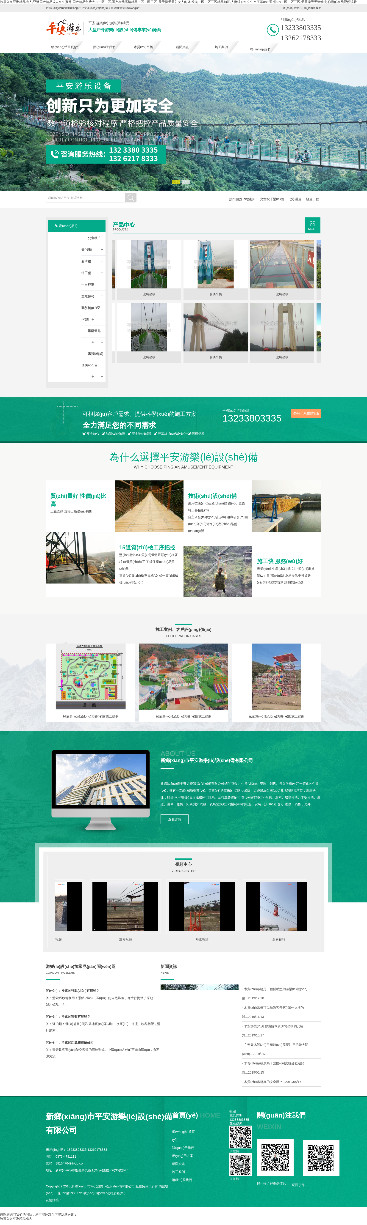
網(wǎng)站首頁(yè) (65, 47)
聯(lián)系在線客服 (306, 413)
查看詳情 (174, 819)
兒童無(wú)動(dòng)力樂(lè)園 (92, 304)
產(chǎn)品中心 (292, 8)
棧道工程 (312, 199)
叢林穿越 (93, 333)
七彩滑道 (295, 199)
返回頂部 (298, 1185)
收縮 (232, 1111)
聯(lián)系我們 (312, 8)
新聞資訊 (182, 47)
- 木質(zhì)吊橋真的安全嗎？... (271, 1082)
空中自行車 (92, 280)
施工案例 (221, 47)
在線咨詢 (235, 1123)
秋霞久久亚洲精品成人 (16, 1218)
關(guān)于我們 (104, 47)
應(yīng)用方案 (182, 1156)
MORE (313, 229)
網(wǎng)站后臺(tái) (111, 1193)
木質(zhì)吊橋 (143, 47)
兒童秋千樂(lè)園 (272, 199)
